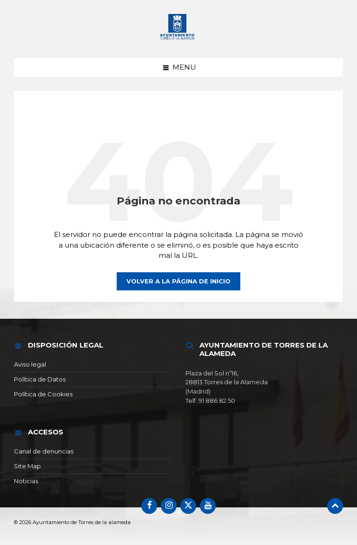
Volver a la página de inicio (178, 281)
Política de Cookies (43, 394)
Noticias (26, 481)
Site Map (27, 466)
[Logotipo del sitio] (178, 40)
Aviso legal (30, 364)
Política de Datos (40, 379)
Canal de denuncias (43, 451)
